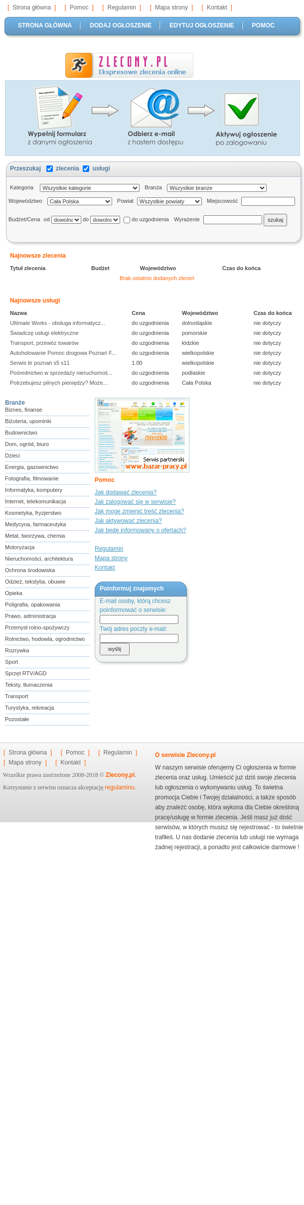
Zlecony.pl (120, 774)
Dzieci (12, 455)
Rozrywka (17, 650)
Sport (11, 662)
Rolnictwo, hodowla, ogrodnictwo (45, 639)
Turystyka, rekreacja (29, 708)
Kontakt (217, 7)
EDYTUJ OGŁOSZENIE (201, 25)
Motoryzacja (19, 547)
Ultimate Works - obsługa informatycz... (59, 323)
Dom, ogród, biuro (27, 444)
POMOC (263, 25)
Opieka (13, 593)
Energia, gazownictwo (31, 467)
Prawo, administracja (30, 616)
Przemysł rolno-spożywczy (37, 627)
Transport (16, 696)
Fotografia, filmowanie (32, 478)
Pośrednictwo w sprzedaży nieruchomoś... (63, 373)
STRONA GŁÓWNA (45, 25)
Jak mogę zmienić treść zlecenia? (139, 511)
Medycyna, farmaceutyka (35, 524)
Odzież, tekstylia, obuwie (35, 582)
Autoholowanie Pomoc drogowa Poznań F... (64, 353)
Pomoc (79, 7)
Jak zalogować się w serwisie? (135, 501)
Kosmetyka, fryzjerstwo (33, 513)
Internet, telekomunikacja (35, 501)
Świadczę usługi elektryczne (46, 333)
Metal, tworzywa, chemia (35, 536)
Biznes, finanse (23, 410)
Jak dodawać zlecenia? (125, 492)
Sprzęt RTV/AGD (26, 673)
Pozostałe (17, 719)
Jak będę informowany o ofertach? (140, 530)
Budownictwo (21, 433)
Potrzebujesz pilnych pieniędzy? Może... (60, 383)
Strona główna (31, 7)
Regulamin (121, 7)
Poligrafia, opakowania (32, 604)
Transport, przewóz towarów (46, 343)
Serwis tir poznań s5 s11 (41, 363)
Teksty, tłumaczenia (28, 685)
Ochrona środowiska (30, 570)
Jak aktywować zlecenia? (128, 520)
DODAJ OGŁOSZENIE (121, 25)
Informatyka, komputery (33, 490)
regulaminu (119, 787)
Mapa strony (171, 7)
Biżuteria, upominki (28, 421)
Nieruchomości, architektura (39, 559)
